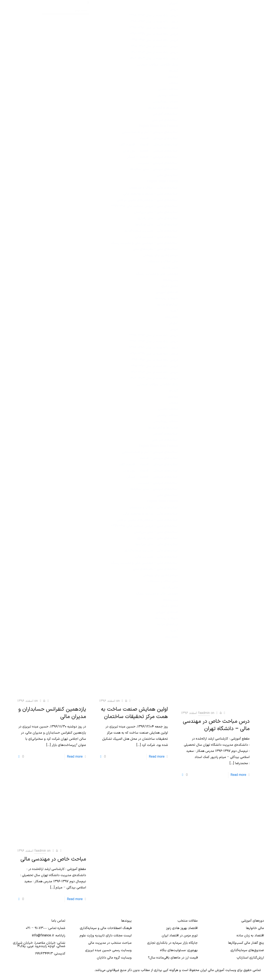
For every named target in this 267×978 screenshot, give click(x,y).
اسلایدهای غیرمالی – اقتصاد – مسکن (152, 156)
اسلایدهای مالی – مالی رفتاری (157, 218)
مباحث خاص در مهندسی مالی (53, 859)
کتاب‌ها (173, 70)
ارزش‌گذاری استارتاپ (250, 957)
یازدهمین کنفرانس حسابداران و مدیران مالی (52, 713)
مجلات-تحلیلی (168, 89)
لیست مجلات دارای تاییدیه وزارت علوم (106, 935)
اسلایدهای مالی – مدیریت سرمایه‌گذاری (151, 230)
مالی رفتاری (170, 267)
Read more (75, 756)
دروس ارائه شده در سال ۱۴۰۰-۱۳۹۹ (154, 40)
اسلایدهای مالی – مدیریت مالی (156, 236)
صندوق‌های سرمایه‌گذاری (247, 950)
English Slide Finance (162, 181)
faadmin (204, 713)
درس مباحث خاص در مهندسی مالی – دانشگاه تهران (216, 725)
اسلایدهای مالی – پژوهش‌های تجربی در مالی (147, 199)
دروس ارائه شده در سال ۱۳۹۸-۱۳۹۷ (153, 27)
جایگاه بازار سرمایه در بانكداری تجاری (172, 942)
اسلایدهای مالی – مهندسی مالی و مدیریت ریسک (144, 243)
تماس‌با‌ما (171, 316)
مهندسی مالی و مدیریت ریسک (157, 273)
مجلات (173, 83)
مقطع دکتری (169, 286)
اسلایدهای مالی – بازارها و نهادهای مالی (150, 193)
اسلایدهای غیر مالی (165, 119)
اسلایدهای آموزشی (165, 113)
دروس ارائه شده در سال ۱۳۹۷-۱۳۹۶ (153, 21)
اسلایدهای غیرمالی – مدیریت (158, 163)
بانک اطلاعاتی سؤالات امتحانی (157, 64)
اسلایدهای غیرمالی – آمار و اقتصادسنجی (150, 132)
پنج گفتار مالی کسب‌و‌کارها (246, 942)
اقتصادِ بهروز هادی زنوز (182, 928)
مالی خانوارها (255, 928)
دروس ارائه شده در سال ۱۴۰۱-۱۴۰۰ (154, 46)
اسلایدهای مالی (167, 175)
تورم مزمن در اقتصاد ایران (180, 935)
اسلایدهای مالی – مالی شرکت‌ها (156, 224)
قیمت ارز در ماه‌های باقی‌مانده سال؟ (173, 957)
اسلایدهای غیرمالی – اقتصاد (158, 138)
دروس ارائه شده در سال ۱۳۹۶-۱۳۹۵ (153, 15)
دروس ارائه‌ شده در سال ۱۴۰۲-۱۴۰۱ (154, 52)
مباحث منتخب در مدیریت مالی (110, 942)
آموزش (173, 3)
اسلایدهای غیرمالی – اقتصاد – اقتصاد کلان (148, 144)
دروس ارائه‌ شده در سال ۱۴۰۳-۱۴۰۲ (153, 58)
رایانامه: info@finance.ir (48, 935)
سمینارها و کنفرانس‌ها (163, 107)
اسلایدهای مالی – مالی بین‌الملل (156, 212)
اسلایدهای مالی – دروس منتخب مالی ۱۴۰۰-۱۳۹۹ (144, 206)
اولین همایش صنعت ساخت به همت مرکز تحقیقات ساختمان (134, 713)
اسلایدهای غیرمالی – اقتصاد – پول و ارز (150, 150)
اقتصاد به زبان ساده (250, 935)
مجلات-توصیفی (167, 95)
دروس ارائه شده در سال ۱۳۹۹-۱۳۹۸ (153, 33)
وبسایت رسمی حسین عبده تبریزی (108, 950)
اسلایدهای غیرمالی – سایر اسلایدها (154, 169)
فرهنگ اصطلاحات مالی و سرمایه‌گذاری (106, 928)
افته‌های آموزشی (167, 292)
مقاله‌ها (173, 76)
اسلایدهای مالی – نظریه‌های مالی (155, 249)
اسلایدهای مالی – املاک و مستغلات (153, 187)
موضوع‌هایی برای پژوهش (160, 255)
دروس (174, 9)
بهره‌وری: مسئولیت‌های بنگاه (179, 950)
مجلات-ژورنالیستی (165, 101)
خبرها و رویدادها (166, 298)
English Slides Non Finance (158, 126)
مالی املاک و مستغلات (162, 261)
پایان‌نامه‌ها (170, 279)
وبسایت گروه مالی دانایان (114, 957)
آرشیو (174, 310)
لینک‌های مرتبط (167, 304)
